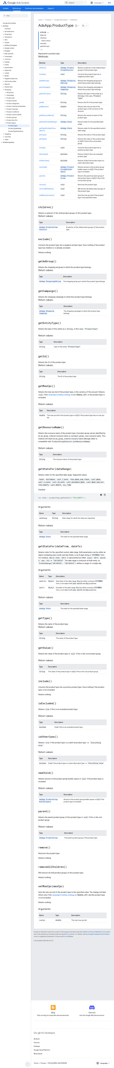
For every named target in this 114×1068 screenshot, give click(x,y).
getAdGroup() (44, 81)
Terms (36, 1063)
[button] (15, 26)
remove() (42, 185)
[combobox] (75, 3)
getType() (42, 135)
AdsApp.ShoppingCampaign (68, 88)
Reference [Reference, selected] (17, 8)
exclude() (42, 74)
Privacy (43, 1063)
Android (36, 1039)
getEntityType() (45, 94)
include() (42, 148)
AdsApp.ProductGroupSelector (67, 69)
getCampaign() (44, 87)
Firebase (37, 1046)
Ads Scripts (18, 2)
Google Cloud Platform (42, 1050)
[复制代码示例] (105, 495)
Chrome (37, 1043)
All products (38, 1054)
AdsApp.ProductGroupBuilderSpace (67, 169)
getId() (41, 102)
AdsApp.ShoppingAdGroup (50, 281)
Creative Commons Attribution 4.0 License (96, 932)
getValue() (43, 139)
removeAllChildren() (46, 189)
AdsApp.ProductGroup (48, 838)
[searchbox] (15, 16)
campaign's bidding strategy (59, 395)
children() (42, 68)
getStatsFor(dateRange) (48, 122)
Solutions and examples (34, 8)
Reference (73, 20)
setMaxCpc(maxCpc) (47, 195)
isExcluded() (43, 154)
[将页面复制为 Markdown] (83, 26)
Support (51, 8)
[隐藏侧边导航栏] (27, 1064)
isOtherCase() (44, 161)
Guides (6, 8)
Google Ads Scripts (60, 20)
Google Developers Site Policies (98, 934)
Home (40, 20)
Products (48, 20)
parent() (42, 176)
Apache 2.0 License (67, 934)
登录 (109, 3)
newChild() (43, 167)
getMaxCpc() (44, 107)
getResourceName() (46, 115)
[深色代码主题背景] (101, 495)
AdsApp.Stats (66, 122)
